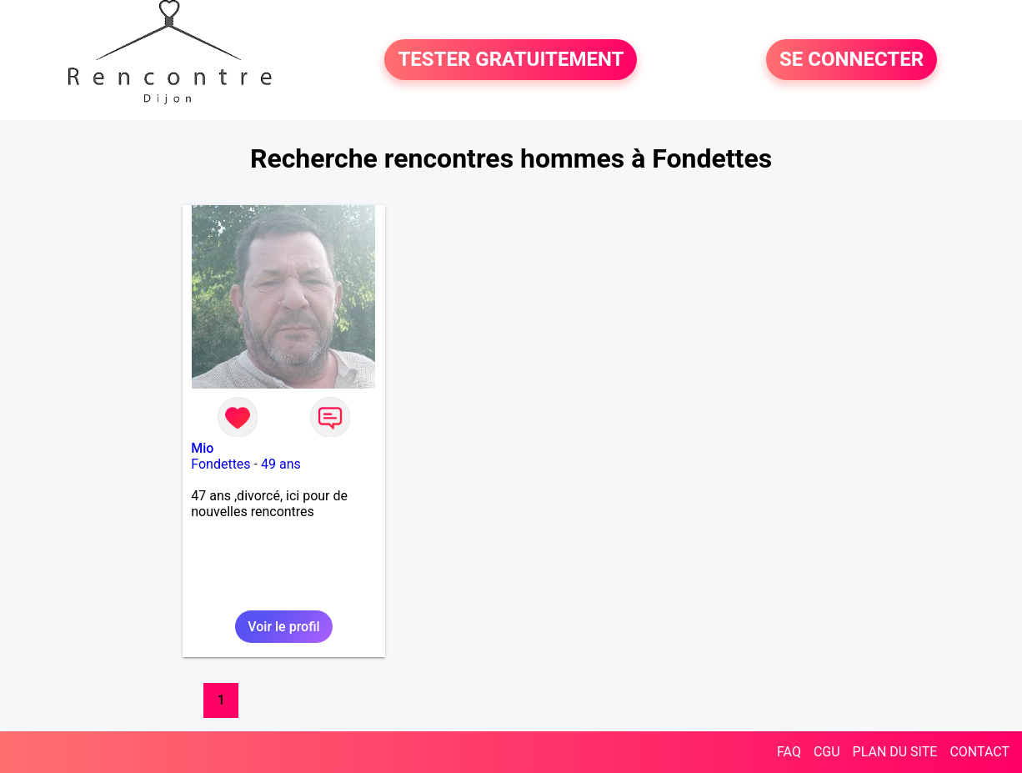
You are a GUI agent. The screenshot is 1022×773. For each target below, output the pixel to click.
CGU (827, 752)
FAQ (789, 752)
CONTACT (979, 752)
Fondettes (220, 464)
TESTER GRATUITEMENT (511, 60)
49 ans (281, 464)
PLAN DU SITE (895, 752)
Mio (202, 448)
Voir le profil (283, 627)
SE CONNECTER (851, 60)
